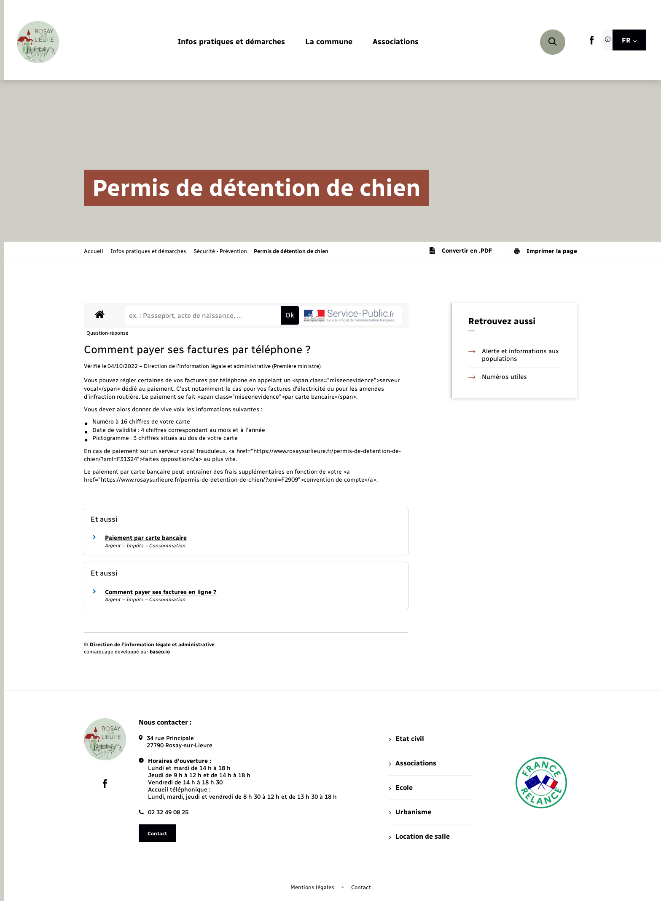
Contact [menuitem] (361, 887)
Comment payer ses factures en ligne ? (160, 592)
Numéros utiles (497, 377)
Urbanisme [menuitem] (410, 812)
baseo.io (160, 652)
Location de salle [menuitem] (419, 836)
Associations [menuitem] (412, 763)
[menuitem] (231, 42)
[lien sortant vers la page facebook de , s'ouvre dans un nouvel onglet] (592, 42)
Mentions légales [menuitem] (312, 887)
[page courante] (291, 251)
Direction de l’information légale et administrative (152, 645)
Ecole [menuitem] (401, 788)
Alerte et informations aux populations (513, 355)
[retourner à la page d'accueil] (38, 42)
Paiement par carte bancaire (146, 537)
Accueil (93, 251)
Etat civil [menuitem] (406, 739)
